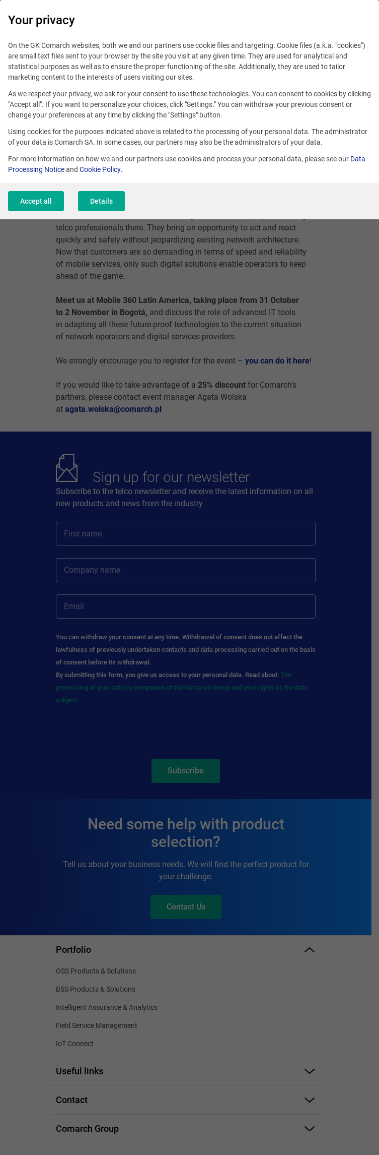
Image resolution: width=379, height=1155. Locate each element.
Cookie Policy (100, 169)
